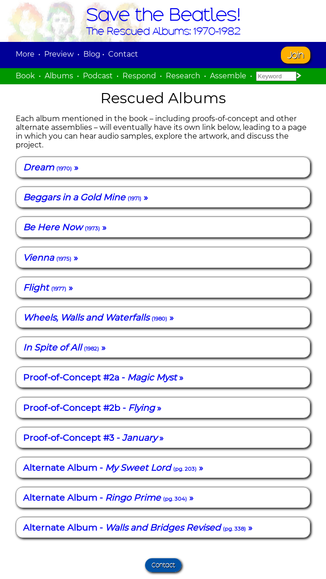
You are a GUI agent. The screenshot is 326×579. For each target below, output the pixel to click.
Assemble (228, 75)
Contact (123, 54)
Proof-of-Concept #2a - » (103, 377)
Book (25, 75)
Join (295, 55)
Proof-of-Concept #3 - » (93, 437)
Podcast (98, 75)
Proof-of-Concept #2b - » (92, 407)
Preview (59, 54)
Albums (59, 75)
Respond (139, 75)
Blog (91, 54)
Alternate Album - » (113, 467)
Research (183, 75)
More (25, 54)
